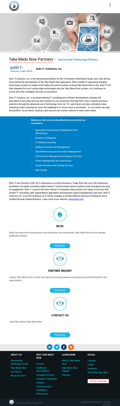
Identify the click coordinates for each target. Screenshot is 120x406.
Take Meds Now (18, 368)
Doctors (40, 364)
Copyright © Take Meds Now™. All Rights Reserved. (96, 403)
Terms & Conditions (23, 403)
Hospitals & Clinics (45, 375)
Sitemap (66, 375)
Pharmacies (42, 393)
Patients (40, 382)
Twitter (90, 364)
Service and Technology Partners (78, 59)
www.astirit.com (76, 199)
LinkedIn (91, 360)
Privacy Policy (37, 403)
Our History (16, 371)
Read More (60, 245)
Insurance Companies (46, 379)
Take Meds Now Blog (97, 372)
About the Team (18, 375)
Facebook (92, 368)
